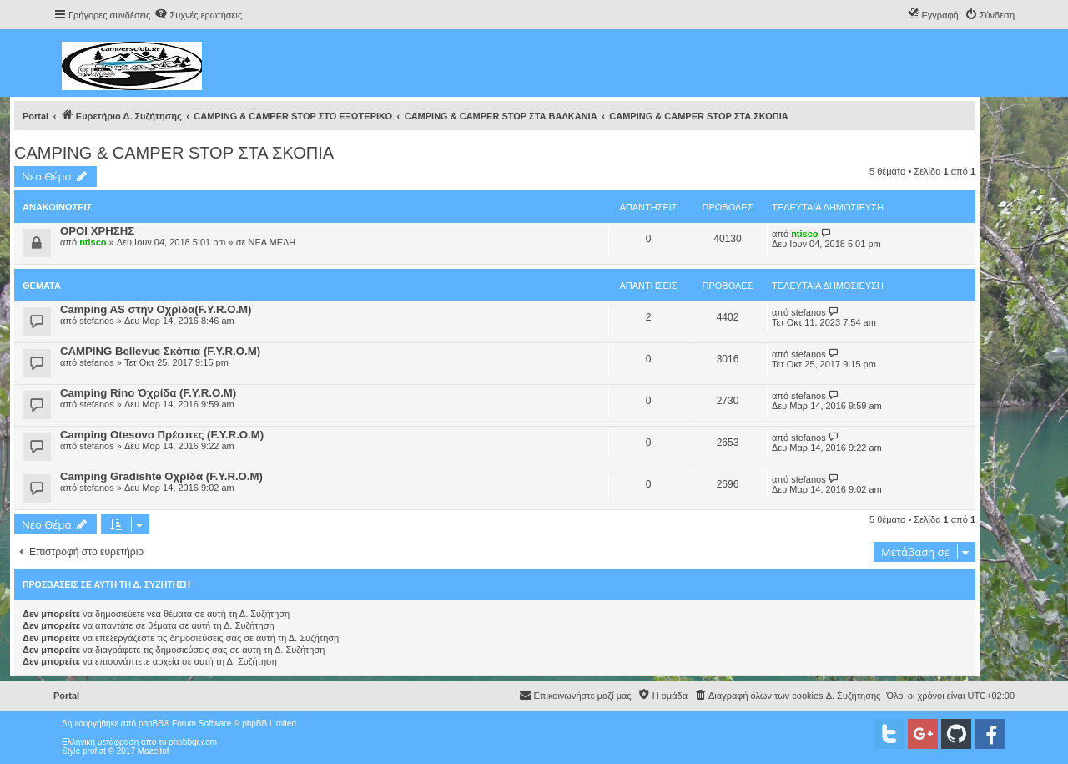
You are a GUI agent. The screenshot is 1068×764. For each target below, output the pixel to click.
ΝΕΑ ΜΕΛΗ (271, 242)
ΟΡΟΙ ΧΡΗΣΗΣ (97, 231)
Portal (35, 116)
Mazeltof (153, 751)
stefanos (96, 321)
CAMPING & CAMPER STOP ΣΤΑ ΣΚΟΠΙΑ (174, 153)
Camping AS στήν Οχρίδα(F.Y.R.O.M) (155, 309)
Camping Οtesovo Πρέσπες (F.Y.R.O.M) (162, 434)
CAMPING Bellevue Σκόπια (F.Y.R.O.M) (160, 351)
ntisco (92, 242)
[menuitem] (198, 15)
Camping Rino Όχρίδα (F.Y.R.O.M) (148, 393)
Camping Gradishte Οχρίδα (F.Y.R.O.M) (161, 476)
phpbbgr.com (193, 741)
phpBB (151, 723)
